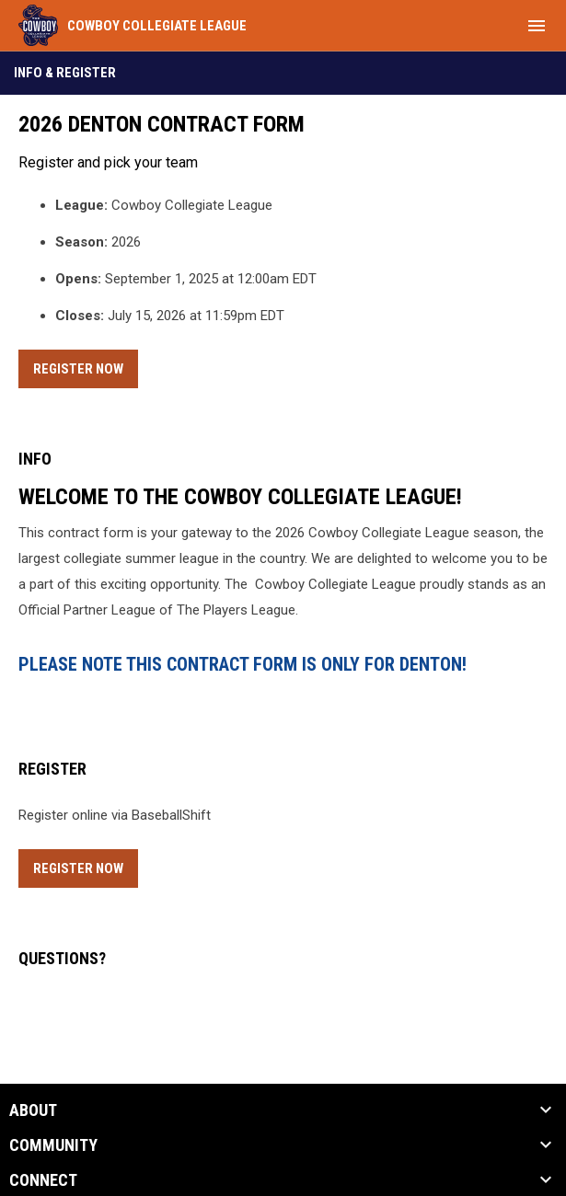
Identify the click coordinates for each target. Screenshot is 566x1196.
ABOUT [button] (33, 1110)
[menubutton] (537, 26)
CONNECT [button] (43, 1180)
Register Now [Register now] (85, 366)
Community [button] (53, 1145)
